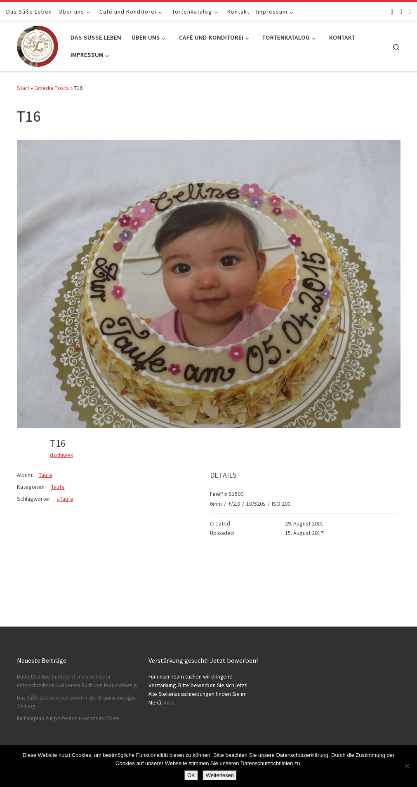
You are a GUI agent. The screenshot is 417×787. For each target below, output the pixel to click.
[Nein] (407, 766)
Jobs (168, 702)
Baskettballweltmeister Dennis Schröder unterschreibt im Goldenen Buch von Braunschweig (77, 681)
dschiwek (61, 455)
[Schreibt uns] (410, 11)
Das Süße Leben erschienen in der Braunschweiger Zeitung (76, 702)
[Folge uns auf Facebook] (392, 11)
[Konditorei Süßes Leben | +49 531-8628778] (37, 44)
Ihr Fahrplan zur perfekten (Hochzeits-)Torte (68, 718)
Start (23, 88)
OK (191, 775)
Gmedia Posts (51, 88)
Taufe (45, 474)
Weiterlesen (220, 775)
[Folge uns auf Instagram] (401, 11)
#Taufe (65, 498)
